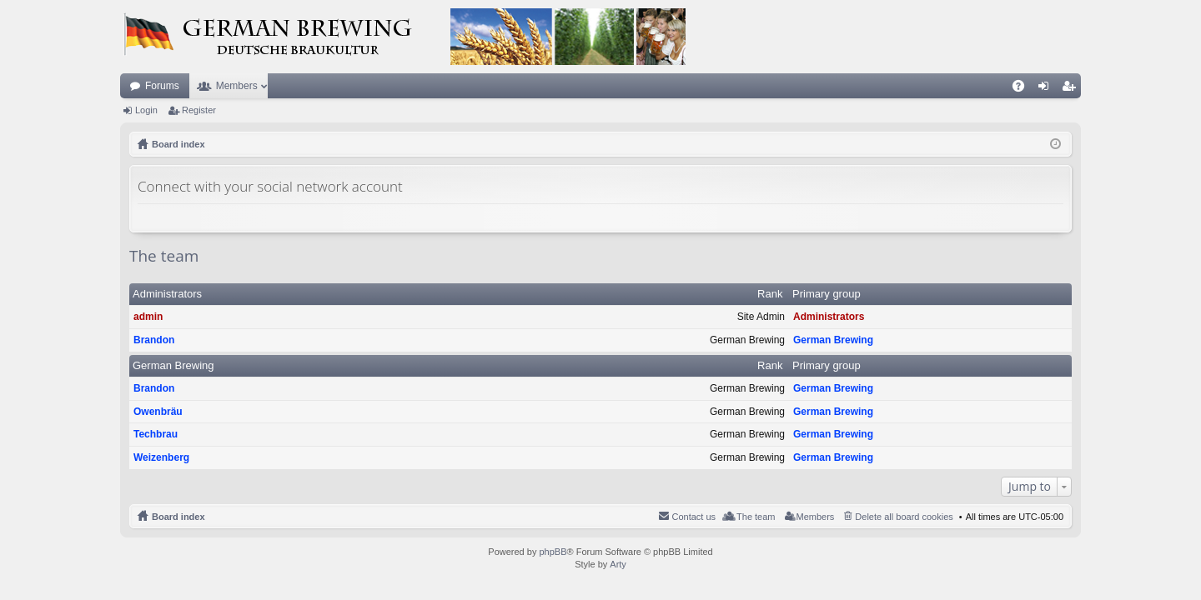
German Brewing (833, 340)
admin (148, 316)
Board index (178, 517)
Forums (162, 86)
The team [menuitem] (755, 517)
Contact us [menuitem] (693, 517)
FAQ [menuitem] (1024, 89)
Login (146, 110)
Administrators (167, 294)
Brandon (153, 340)
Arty (618, 564)
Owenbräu (158, 412)
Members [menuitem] (815, 517)
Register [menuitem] (1072, 89)
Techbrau (155, 434)
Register (199, 110)
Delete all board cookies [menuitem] (903, 517)
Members (237, 86)
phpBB (552, 552)
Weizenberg (161, 457)
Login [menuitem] (1047, 89)
